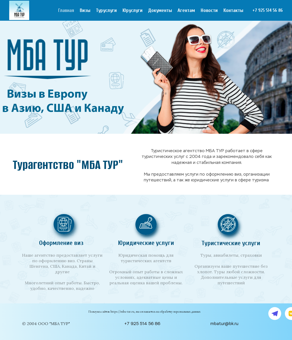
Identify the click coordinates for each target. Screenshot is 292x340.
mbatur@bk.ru (224, 324)
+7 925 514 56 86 (267, 10)
